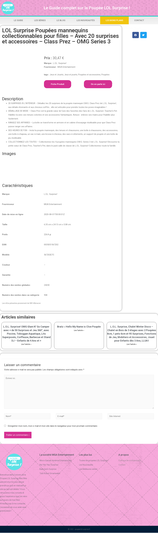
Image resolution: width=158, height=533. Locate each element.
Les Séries (39, 20)
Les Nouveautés (86, 20)
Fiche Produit (57, 84)
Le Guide (18, 20)
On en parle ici (98, 84)
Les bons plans (114, 20)
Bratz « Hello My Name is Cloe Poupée (79, 326)
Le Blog (61, 20)
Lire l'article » (26, 344)
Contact (139, 20)
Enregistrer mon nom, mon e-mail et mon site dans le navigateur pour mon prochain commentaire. (53, 426)
